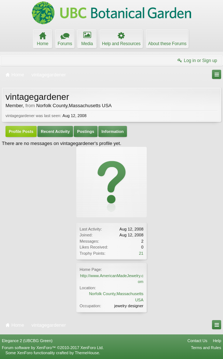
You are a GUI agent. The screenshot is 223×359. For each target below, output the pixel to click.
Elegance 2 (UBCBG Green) (27, 340)
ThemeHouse (87, 353)
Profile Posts (21, 131)
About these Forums (167, 43)
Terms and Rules (206, 347)
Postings (85, 131)
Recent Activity (55, 131)
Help (217, 340)
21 (141, 253)
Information (113, 131)
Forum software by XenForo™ (53, 347)
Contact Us (197, 340)
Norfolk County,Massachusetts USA (74, 105)
